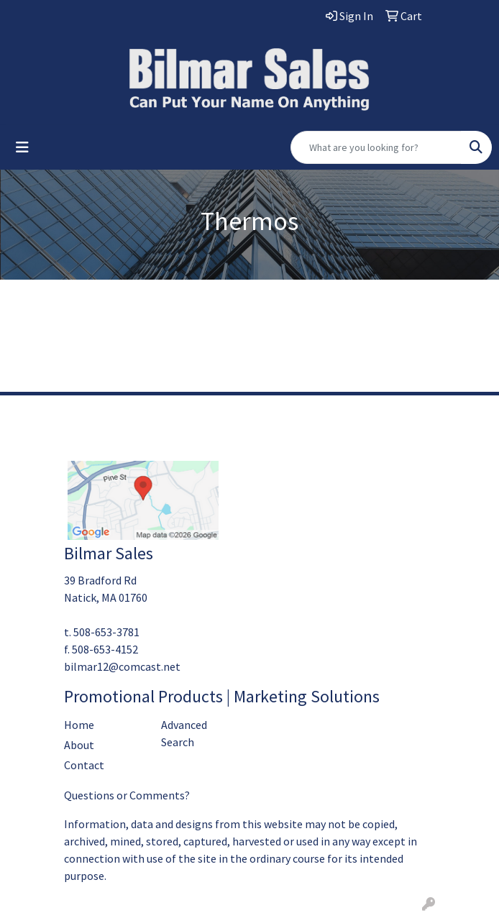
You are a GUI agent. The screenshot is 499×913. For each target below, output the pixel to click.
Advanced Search (184, 733)
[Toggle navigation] (22, 147)
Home (79, 724)
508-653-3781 (106, 632)
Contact (84, 765)
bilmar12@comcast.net (122, 666)
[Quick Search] (376, 147)
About (79, 745)
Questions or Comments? (127, 795)
